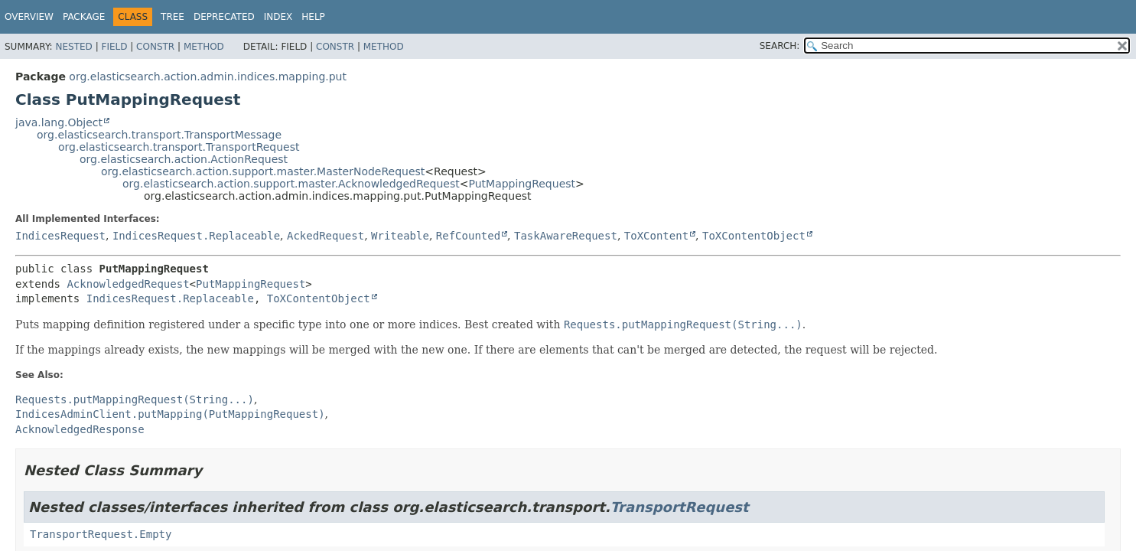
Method (204, 46)
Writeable (400, 236)
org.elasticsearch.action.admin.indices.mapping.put (208, 76)
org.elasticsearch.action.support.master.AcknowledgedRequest (291, 184)
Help (313, 16)
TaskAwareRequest (565, 236)
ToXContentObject (754, 236)
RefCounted (468, 236)
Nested (73, 46)
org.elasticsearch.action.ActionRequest (184, 159)
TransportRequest (679, 507)
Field (114, 46)
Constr (155, 46)
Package (84, 16)
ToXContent (656, 236)
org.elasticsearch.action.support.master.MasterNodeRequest (263, 171)
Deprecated (224, 16)
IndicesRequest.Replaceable (196, 236)
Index (278, 16)
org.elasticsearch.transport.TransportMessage (159, 135)
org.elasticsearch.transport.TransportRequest (179, 147)
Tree (172, 16)
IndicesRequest (60, 236)
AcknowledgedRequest (128, 284)
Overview (29, 16)
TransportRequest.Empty (100, 534)
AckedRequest (325, 236)
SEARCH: (780, 46)
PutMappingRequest (522, 184)
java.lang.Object (59, 122)
